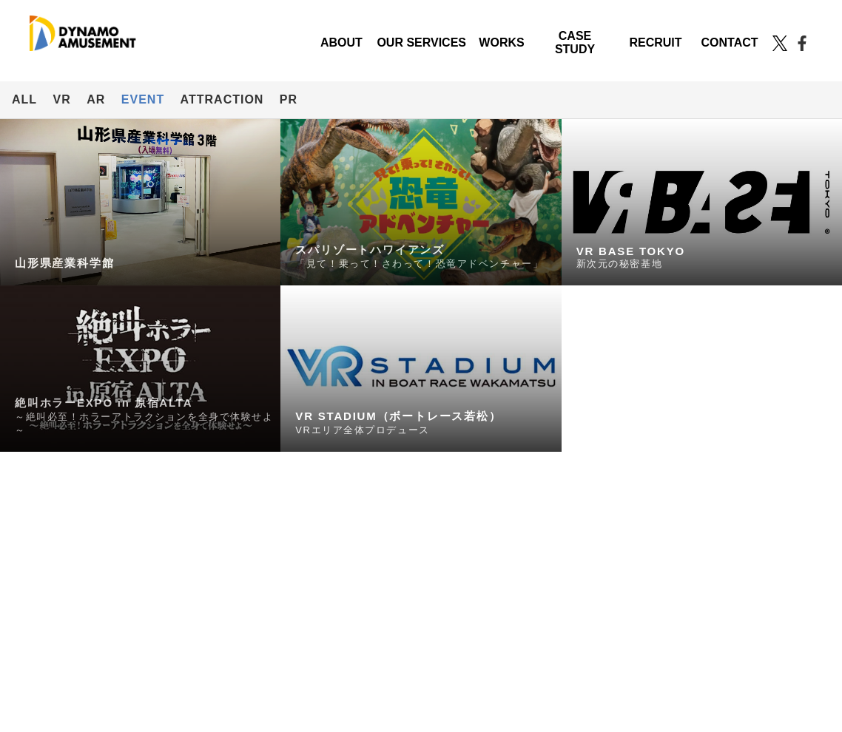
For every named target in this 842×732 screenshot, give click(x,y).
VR (62, 99)
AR (96, 99)
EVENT (142, 99)
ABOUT (341, 42)
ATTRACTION (222, 99)
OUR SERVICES (421, 42)
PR (288, 99)
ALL (24, 99)
